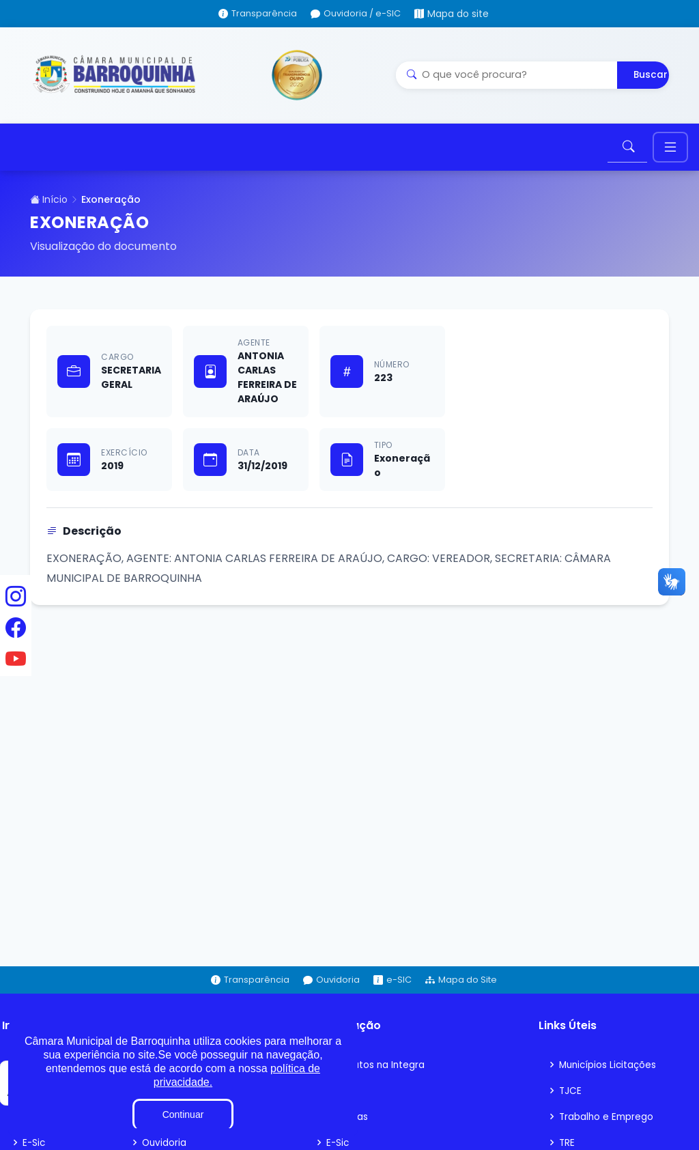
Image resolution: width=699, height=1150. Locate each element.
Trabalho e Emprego (607, 1122)
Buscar (650, 74)
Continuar (183, 1114)
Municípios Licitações (609, 1071)
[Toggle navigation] (670, 150)
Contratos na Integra (376, 1071)
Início (49, 205)
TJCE (570, 1097)
